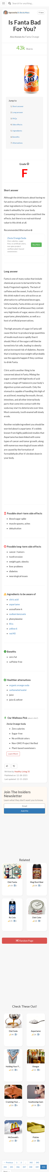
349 (37, 1115)
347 (24, 1115)
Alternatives (17, 143)
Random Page (24, 925)
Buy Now (36, 245)
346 (17, 1115)
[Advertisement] (24, 480)
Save (41, 13)
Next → (7, 1119)
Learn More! (13, 754)
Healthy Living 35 (22, 771)
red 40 (12, 633)
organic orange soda (19, 685)
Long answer (17, 112)
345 (11, 1115)
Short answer (17, 106)
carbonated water (18, 690)
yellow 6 (13, 628)
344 (5, 1115)
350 (43, 1115)
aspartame (14, 604)
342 (31, 1110)
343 (37, 1110)
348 (30, 1115)
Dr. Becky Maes (23, 13)
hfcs (11, 623)
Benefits (15, 137)
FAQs (14, 118)
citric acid (14, 599)
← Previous (8, 1110)
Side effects (17, 124)
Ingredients (17, 131)
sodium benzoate (17, 614)
